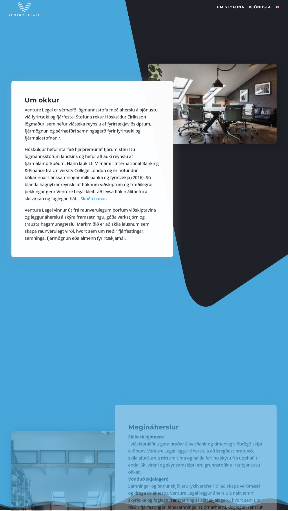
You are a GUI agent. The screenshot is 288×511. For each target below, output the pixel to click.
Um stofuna (230, 2)
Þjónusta (260, 2)
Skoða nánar (93, 224)
